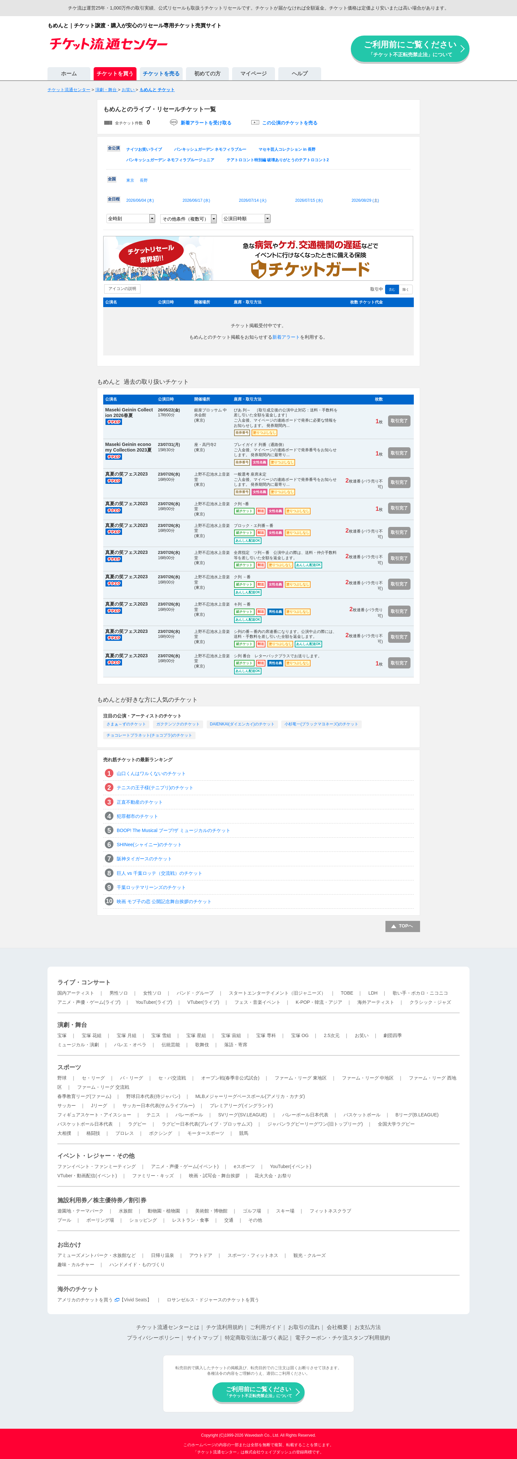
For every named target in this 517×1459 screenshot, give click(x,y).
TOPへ (406, 925)
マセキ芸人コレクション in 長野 (287, 149)
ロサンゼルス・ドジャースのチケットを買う (213, 1299)
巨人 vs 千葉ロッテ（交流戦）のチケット (159, 873)
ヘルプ (300, 73)
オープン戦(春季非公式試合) (230, 1078)
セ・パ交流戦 (172, 1078)
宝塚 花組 (92, 1035)
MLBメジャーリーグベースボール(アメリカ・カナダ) (250, 1096)
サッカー (66, 1105)
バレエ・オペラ (130, 1044)
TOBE (347, 993)
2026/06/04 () (140, 200)
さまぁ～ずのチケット (126, 724)
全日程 (114, 199)
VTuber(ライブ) (203, 1002)
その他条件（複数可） (186, 218)
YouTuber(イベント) (290, 1166)
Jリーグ (99, 1105)
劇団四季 (392, 1035)
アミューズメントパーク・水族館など (96, 1255)
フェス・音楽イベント (257, 1002)
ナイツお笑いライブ (144, 149)
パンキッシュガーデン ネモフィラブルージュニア (170, 160)
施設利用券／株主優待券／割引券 (101, 1200)
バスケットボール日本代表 (85, 1124)
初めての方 (207, 73)
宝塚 (62, 1035)
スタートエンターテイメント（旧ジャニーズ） (277, 993)
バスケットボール (362, 1114)
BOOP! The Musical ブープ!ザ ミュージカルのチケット (173, 830)
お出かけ (69, 1244)
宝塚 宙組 (231, 1035)
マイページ (253, 73)
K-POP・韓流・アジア (319, 1002)
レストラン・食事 (190, 1220)
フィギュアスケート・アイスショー (94, 1114)
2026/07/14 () (252, 200)
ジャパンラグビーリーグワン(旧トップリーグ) (315, 1124)
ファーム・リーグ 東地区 (301, 1078)
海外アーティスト (375, 1002)
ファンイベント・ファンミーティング (96, 1166)
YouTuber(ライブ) (154, 1002)
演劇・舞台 (72, 1025)
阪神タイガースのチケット (144, 858)
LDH (373, 993)
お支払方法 (367, 1327)
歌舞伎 (202, 1044)
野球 (62, 1078)
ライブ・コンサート (84, 982)
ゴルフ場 (252, 1210)
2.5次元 (331, 1035)
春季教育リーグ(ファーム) (84, 1096)
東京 (130, 180)
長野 (144, 180)
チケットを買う (115, 73)
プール (64, 1220)
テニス (153, 1114)
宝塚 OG (300, 1035)
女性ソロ (152, 993)
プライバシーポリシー (153, 1338)
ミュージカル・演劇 (78, 1044)
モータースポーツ (205, 1133)
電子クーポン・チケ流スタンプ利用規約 (342, 1338)
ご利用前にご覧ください (410, 48)
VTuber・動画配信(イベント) (87, 1175)
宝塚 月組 (127, 1035)
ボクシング (160, 1133)
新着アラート (286, 337)
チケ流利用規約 (224, 1327)
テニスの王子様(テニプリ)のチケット (155, 787)
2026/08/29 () (365, 200)
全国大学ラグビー (396, 1124)
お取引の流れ (304, 1327)
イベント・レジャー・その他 (96, 1156)
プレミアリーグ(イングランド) (241, 1105)
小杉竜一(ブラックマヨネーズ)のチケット (321, 724)
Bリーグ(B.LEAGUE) (417, 1114)
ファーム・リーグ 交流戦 (103, 1087)
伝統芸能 (171, 1044)
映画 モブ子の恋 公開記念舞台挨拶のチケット (164, 901)
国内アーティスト (75, 993)
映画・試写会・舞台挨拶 (214, 1175)
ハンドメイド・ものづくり (137, 1264)
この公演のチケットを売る (290, 122)
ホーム (69, 73)
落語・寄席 (235, 1044)
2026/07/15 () (308, 200)
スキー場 (285, 1210)
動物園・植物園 (164, 1210)
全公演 (114, 148)
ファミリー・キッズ (153, 1175)
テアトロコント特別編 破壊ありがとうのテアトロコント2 (278, 160)
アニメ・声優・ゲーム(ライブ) (88, 1002)
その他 (255, 1220)
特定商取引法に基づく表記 (256, 1338)
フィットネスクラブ (330, 1210)
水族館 (126, 1210)
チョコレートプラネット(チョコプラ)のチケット (149, 735)
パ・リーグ (131, 1078)
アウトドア (200, 1255)
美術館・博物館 (211, 1210)
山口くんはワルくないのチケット (151, 773)
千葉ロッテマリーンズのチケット (151, 887)
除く (406, 289)
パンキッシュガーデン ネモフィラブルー (210, 149)
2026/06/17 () (196, 200)
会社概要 (337, 1327)
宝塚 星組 (196, 1035)
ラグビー (137, 1124)
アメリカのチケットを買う (85, 1299)
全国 (112, 179)
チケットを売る (161, 73)
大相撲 (64, 1133)
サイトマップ (202, 1338)
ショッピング (143, 1220)
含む (392, 289)
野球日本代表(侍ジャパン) (153, 1096)
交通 (228, 1220)
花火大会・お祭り (273, 1175)
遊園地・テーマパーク (80, 1210)
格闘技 (93, 1133)
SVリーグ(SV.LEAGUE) (242, 1114)
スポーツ (69, 1067)
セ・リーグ (93, 1078)
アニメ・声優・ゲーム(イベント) (185, 1166)
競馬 (243, 1133)
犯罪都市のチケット (137, 816)
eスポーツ (244, 1166)
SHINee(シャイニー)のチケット (149, 844)
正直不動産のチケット (140, 802)
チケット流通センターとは (167, 1327)
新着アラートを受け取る (206, 122)
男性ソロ (118, 993)
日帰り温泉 (162, 1255)
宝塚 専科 (266, 1035)
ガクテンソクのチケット (178, 724)
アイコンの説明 (122, 288)
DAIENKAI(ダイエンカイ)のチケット (242, 724)
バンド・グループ (195, 993)
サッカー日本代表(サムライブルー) (158, 1105)
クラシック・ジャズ (430, 1002)
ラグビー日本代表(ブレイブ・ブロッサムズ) (207, 1124)
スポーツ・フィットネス (253, 1255)
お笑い (362, 1035)
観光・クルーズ (309, 1255)
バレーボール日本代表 (305, 1114)
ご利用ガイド (266, 1327)
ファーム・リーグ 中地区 (368, 1078)
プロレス (124, 1133)
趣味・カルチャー (75, 1264)
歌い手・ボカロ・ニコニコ (420, 993)
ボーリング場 (100, 1220)
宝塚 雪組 (161, 1035)
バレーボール (189, 1114)
